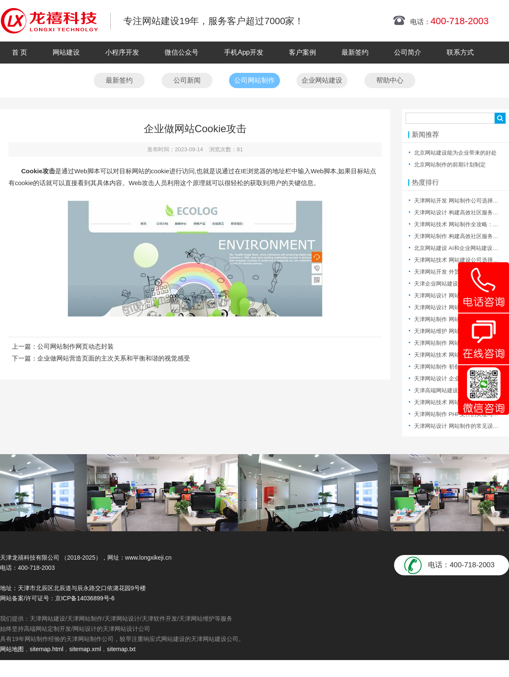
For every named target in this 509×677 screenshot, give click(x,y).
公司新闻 (187, 80)
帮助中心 (389, 80)
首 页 (19, 52)
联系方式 (460, 52)
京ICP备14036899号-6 (85, 598)
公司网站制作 (254, 80)
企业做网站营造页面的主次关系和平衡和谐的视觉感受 (113, 358)
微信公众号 (182, 52)
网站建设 (66, 52)
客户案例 (302, 52)
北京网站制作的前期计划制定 (450, 164)
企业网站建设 (322, 80)
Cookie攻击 (38, 171)
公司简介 (407, 52)
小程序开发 (122, 52)
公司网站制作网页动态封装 (75, 346)
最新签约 (355, 52)
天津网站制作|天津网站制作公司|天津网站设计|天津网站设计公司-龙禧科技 (49, 21)
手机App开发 (243, 52)
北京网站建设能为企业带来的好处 (455, 153)
